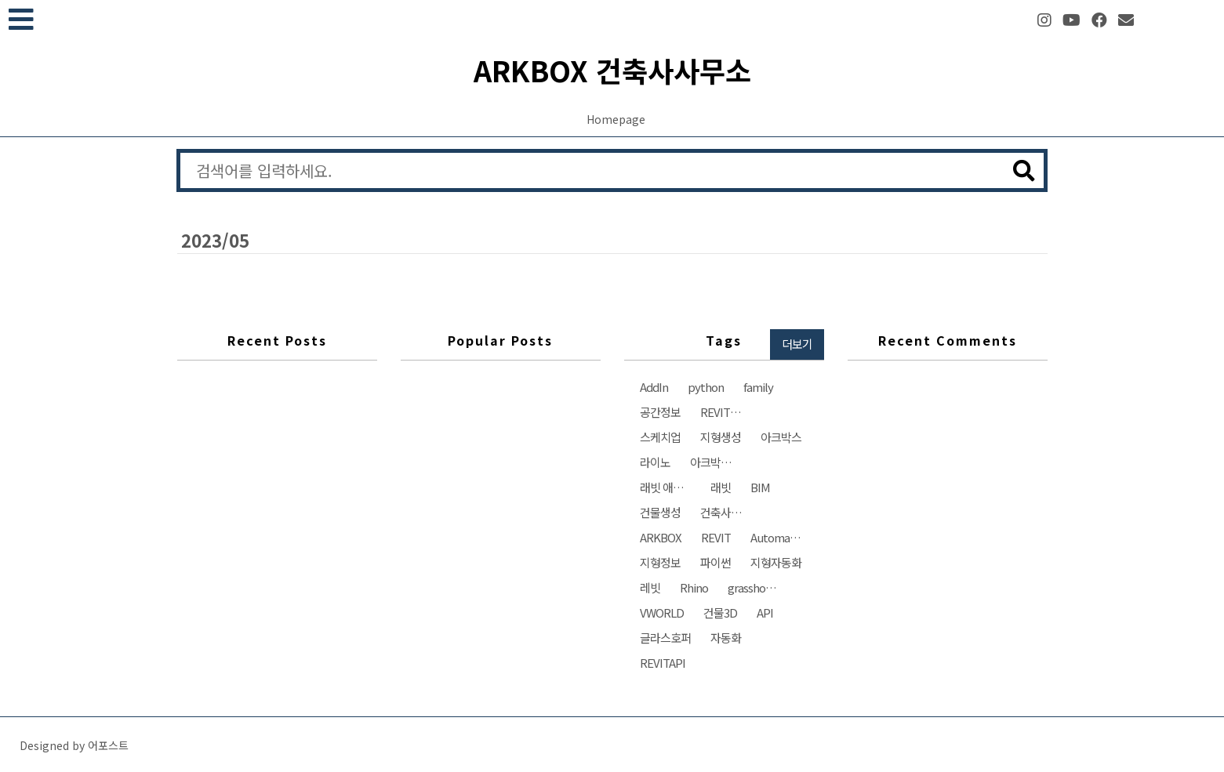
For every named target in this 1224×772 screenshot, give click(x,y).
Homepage (616, 119)
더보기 (797, 343)
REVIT (716, 537)
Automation (779, 537)
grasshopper (757, 587)
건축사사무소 (729, 512)
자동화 (725, 637)
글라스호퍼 (665, 637)
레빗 (650, 587)
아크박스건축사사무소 (719, 462)
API (765, 612)
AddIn (654, 387)
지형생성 (720, 437)
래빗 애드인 (666, 487)
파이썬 (715, 562)
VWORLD (662, 612)
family (758, 387)
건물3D (720, 612)
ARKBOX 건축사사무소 (612, 69)
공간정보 (660, 412)
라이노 (655, 462)
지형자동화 (775, 562)
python (706, 387)
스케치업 (660, 437)
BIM (760, 487)
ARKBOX (660, 537)
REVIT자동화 (729, 412)
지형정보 (660, 562)
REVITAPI (662, 662)
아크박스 (781, 437)
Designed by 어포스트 (74, 745)
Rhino (694, 587)
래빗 (720, 487)
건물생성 (660, 512)
